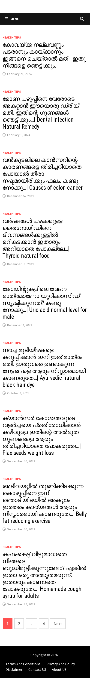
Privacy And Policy (60, 664)
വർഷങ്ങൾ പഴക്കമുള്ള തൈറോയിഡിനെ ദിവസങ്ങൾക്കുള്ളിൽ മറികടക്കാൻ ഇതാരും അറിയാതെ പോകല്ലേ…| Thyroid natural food (36, 238)
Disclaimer (14, 669)
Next (58, 623)
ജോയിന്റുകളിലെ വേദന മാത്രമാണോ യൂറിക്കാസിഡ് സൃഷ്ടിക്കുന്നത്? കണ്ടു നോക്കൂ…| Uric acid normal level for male (45, 303)
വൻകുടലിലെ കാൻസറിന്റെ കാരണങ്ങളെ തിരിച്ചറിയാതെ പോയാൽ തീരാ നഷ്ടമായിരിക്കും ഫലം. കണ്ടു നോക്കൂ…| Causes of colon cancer (43, 173)
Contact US (37, 669)
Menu (12, 18)
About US (59, 669)
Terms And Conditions (23, 664)
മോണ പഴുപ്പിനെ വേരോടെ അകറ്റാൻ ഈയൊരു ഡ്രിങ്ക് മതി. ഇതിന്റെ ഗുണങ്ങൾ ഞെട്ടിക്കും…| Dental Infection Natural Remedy (41, 112)
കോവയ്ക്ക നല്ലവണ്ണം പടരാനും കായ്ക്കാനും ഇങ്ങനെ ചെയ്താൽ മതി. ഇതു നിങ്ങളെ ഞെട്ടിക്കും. (44, 55)
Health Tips (12, 37)
